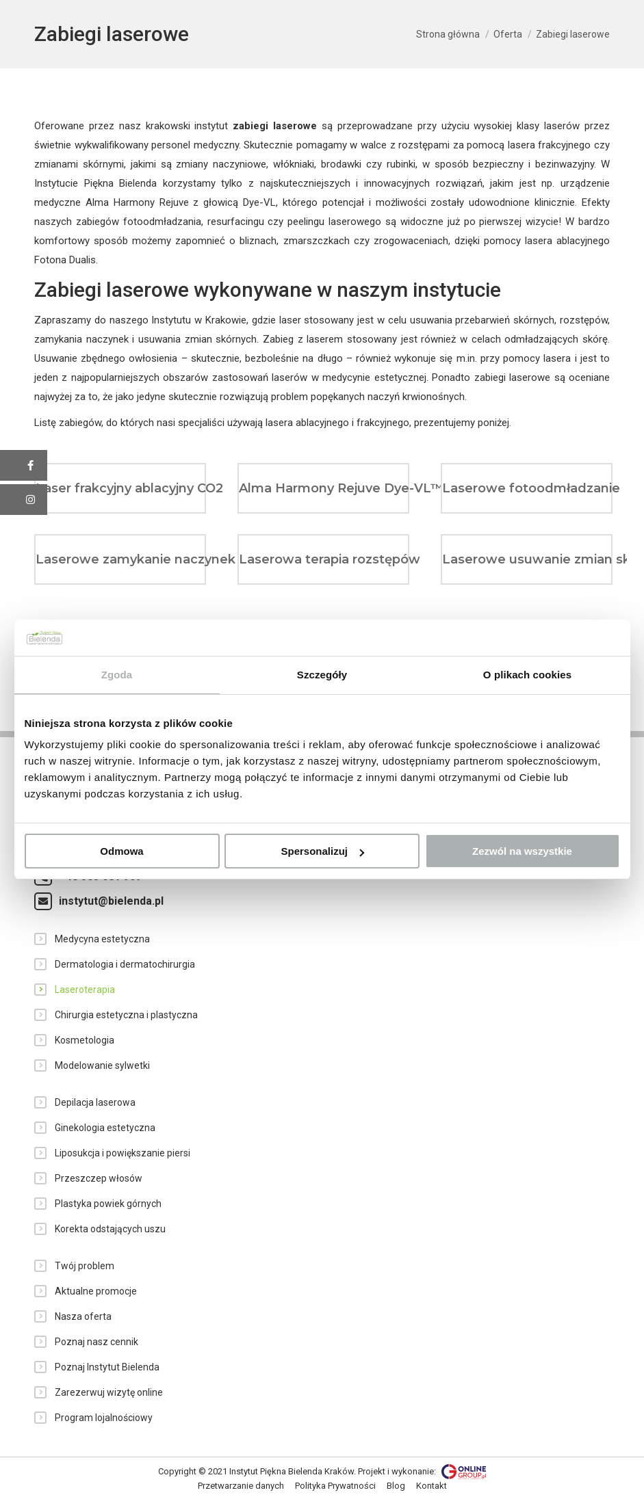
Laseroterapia (85, 989)
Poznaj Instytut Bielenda (107, 1367)
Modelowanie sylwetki (102, 1065)
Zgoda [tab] (117, 674)
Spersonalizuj (322, 851)
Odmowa (121, 851)
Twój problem (84, 1265)
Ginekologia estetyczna (105, 1127)
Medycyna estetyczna (102, 938)
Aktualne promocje (96, 1291)
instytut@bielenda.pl (111, 900)
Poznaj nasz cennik (96, 1341)
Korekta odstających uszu (110, 1228)
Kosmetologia (84, 1040)
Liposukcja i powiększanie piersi (122, 1153)
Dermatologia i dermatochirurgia (125, 964)
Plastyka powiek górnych (108, 1203)
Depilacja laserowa (95, 1102)
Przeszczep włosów (98, 1178)
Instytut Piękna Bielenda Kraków (291, 1471)
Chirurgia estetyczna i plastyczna (126, 1014)
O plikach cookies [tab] (527, 674)
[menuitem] (241, 1486)
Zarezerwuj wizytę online (109, 1392)
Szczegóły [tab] (322, 674)
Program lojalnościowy (104, 1417)
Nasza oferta (83, 1316)
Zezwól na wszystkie (522, 851)
